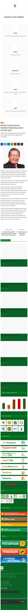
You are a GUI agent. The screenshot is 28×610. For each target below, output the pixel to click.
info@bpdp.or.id (4, 578)
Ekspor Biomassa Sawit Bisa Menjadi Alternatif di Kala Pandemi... (13, 285)
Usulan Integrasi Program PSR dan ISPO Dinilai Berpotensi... (12, 359)
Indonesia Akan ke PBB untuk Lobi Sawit (11, 260)
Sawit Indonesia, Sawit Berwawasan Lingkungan (22, 233)
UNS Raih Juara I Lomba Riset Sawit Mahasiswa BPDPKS (13, 310)
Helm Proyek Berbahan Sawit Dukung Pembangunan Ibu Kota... (14, 384)
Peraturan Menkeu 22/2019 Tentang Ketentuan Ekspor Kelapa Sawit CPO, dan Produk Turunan (9, 233)
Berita (2, 122)
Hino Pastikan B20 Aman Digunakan (10, 335)
